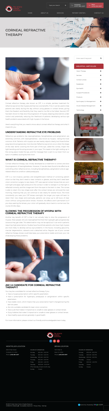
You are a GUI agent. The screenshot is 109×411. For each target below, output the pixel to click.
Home (30, 13)
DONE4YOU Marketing (12, 406)
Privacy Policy (37, 406)
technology (80, 111)
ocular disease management (86, 107)
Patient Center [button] (79, 13)
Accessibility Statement (26, 406)
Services (60, 13)
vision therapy (81, 71)
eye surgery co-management (86, 102)
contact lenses (81, 80)
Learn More (89, 129)
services (79, 75)
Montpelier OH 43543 (18, 351)
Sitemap (44, 406)
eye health (80, 89)
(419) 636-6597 (97, 6)
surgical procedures (83, 93)
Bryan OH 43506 (66, 351)
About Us (44, 13)
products (79, 98)
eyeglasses (80, 84)
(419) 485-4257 (79, 6)
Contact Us (99, 13)
